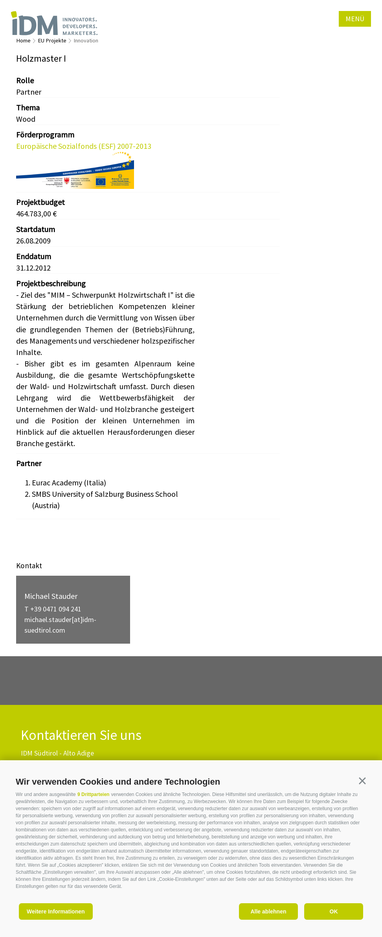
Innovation (85, 40)
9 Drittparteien (93, 794)
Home (23, 40)
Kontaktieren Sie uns (81, 735)
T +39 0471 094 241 (52, 608)
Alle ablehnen (268, 911)
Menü (354, 18)
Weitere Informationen (56, 911)
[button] (362, 781)
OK (334, 911)
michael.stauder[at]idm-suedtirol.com (60, 625)
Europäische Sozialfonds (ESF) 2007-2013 (83, 146)
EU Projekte (52, 40)
